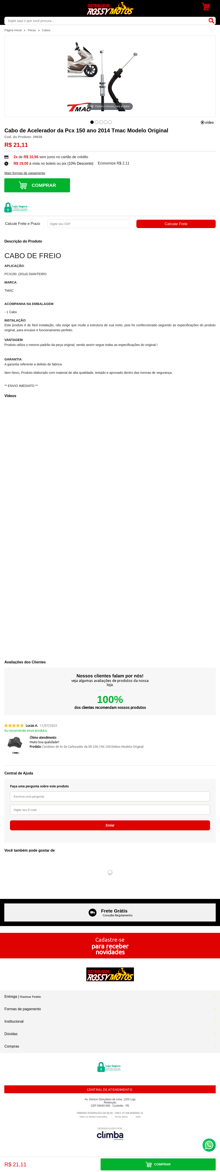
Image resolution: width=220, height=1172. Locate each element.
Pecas (32, 30)
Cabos (46, 30)
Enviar (110, 825)
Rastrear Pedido (30, 996)
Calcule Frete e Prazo (22, 224)
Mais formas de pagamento (24, 173)
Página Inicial (13, 30)
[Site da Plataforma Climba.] (110, 1133)
